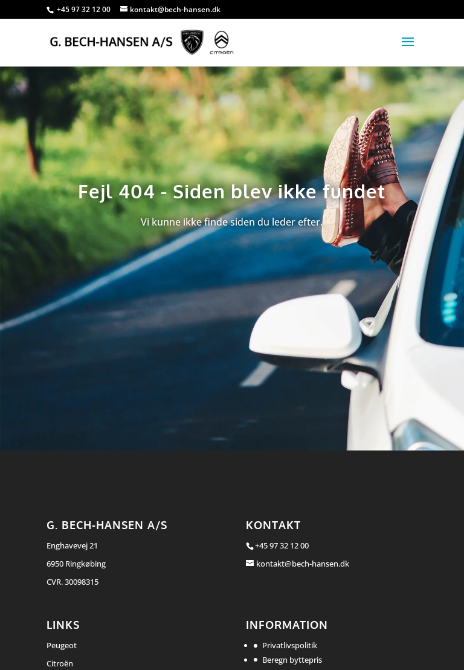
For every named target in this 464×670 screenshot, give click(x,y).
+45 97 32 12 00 (84, 9)
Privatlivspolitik (289, 645)
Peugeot (62, 645)
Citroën (60, 663)
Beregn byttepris (292, 659)
